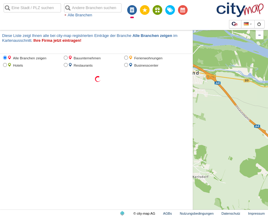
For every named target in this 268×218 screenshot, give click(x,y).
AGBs (167, 213)
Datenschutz (230, 213)
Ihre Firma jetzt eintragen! (57, 40)
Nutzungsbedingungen (197, 213)
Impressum (256, 213)
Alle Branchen (80, 15)
